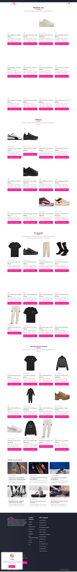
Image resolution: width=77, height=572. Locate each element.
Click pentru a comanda (14, 44)
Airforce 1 (31, 543)
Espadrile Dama (42, 523)
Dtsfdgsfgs (31, 534)
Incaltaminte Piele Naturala (44, 535)
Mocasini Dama (42, 539)
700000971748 (32, 527)
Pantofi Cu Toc (42, 542)
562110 (30, 525)
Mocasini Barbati (42, 537)
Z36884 (30, 522)
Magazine (31, 532)
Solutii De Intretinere (43, 551)
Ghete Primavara (42, 530)
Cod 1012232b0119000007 (34, 537)
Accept (12, 567)
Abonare (23, 563)
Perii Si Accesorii (43, 546)
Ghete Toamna (42, 532)
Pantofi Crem (31, 529)
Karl (29, 545)
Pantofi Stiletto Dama (43, 544)
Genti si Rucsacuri (43, 525)
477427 (30, 540)
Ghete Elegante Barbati (44, 528)
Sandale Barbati (42, 549)
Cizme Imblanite (42, 521)
